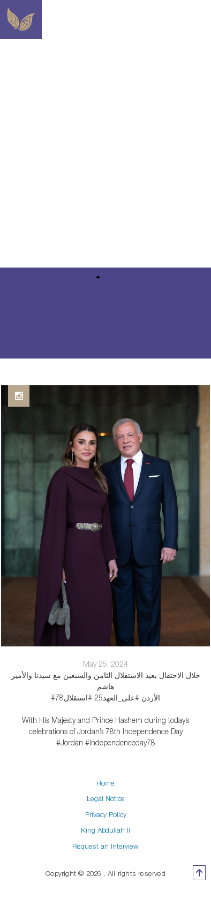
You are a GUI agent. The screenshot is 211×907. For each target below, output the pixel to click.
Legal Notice (106, 798)
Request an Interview (105, 846)
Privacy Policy (105, 814)
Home (105, 783)
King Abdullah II (105, 830)
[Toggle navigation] (204, 20)
